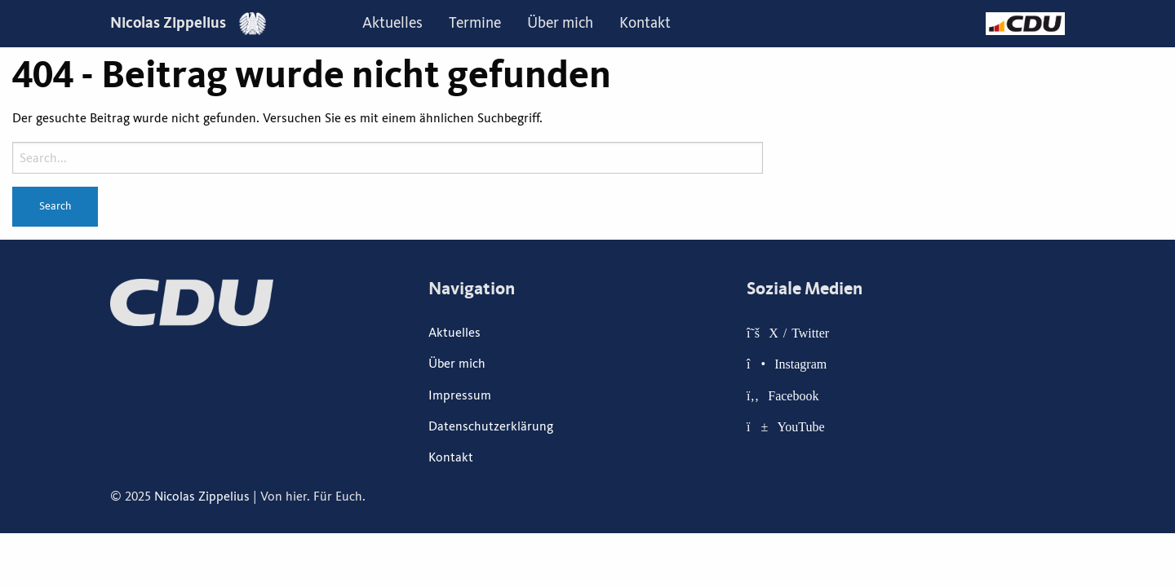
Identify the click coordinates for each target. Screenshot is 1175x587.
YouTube (800, 426)
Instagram (800, 363)
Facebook (793, 395)
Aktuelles (392, 23)
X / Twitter (799, 332)
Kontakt (645, 23)
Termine (475, 23)
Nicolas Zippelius (188, 22)
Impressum (459, 395)
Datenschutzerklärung (490, 426)
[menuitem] (392, 24)
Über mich (560, 23)
